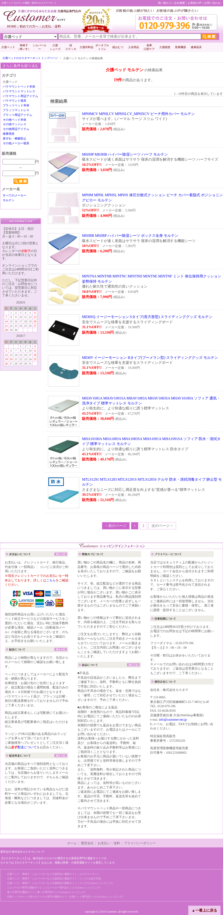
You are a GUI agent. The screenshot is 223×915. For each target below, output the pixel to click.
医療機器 (180, 47)
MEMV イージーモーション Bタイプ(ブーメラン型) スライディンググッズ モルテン (150, 358)
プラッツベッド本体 (16, 105)
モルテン (9, 200)
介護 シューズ (55, 47)
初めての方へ (29, 26)
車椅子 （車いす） (24, 47)
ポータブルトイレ (102, 47)
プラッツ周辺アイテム (17, 115)
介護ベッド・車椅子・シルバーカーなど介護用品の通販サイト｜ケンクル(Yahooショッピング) (60, 883)
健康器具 (196, 47)
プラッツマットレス (16, 110)
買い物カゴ (164, 3)
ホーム (72, 843)
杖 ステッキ (70, 47)
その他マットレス (14, 124)
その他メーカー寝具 (16, 143)
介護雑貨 (164, 47)
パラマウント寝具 (14, 100)
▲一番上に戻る (204, 910)
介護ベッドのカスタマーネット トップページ (30, 58)
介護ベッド (8, 47)
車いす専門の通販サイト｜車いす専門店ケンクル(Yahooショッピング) (46, 892)
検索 (20, 181)
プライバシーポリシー (140, 843)
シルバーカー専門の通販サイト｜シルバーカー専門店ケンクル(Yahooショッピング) (53, 887)
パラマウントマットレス (19, 91)
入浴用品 (133, 47)
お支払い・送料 (109, 843)
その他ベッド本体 (14, 119)
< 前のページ (115, 526)
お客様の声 (194, 3)
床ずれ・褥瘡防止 (14, 138)
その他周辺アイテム (16, 129)
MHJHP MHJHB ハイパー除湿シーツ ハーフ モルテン (125, 154)
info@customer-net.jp (173, 719)
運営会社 (87, 843)
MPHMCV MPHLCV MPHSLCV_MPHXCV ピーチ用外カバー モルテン (138, 114)
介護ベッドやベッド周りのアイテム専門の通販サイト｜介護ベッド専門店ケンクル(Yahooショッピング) (65, 896)
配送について (27, 747)
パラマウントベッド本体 (19, 86)
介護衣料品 (86, 47)
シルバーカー (39, 47)
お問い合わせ (212, 3)
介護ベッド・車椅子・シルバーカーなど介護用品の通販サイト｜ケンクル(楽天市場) (54, 878)
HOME (11, 26)
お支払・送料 (51, 26)
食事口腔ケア (149, 47)
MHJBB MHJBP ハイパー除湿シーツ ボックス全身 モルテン (130, 235)
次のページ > (162, 526)
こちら (51, 580)
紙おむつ (117, 47)
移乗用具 (9, 133)
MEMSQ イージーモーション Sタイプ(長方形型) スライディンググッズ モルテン (147, 317)
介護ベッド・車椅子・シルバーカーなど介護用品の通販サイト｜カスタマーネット (53, 874)
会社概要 (179, 3)
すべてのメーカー (14, 195)
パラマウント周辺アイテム (20, 96)
